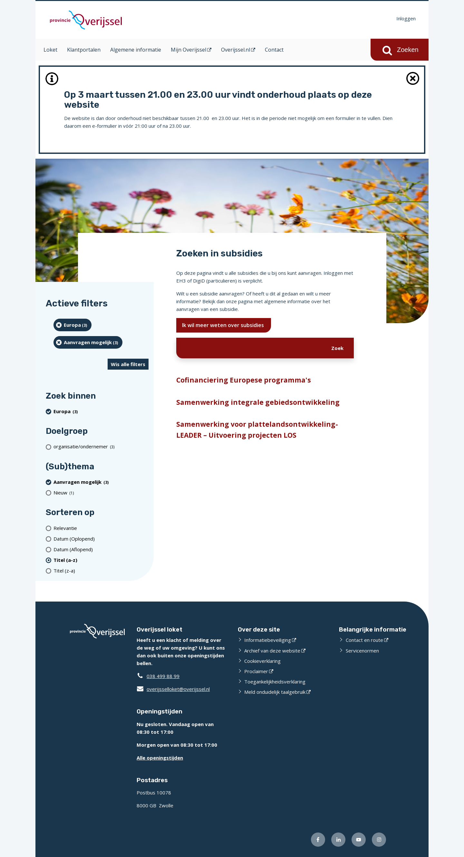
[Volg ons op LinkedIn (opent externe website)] (338, 839)
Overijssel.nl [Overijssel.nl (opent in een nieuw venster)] (235, 49)
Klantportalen (84, 49)
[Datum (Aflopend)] (101, 549)
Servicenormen (362, 650)
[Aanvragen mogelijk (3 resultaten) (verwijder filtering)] (87, 342)
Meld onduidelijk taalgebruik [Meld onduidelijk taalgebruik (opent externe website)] (274, 692)
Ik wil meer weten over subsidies (223, 325)
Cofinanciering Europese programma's (243, 379)
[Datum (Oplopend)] (101, 538)
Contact (274, 49)
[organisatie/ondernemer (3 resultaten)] (101, 446)
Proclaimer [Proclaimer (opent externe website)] (256, 671)
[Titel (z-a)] (101, 570)
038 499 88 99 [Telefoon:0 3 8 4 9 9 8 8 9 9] (163, 676)
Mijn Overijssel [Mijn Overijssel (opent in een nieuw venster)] (188, 49)
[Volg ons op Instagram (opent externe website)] (379, 839)
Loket (50, 49)
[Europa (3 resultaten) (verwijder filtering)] (72, 325)
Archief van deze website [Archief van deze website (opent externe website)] (272, 650)
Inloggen (406, 18)
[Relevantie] (101, 528)
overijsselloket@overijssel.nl (173, 689)
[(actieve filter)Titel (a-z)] (101, 559)
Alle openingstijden (160, 757)
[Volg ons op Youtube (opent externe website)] (359, 839)
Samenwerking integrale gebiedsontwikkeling (258, 402)
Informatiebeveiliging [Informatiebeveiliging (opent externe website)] (267, 640)
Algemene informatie (135, 49)
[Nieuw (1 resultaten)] (101, 492)
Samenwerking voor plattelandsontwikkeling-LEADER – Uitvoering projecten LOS (257, 430)
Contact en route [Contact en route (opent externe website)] (364, 640)
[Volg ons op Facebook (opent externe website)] (318, 839)
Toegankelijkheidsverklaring (274, 681)
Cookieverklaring (262, 661)
